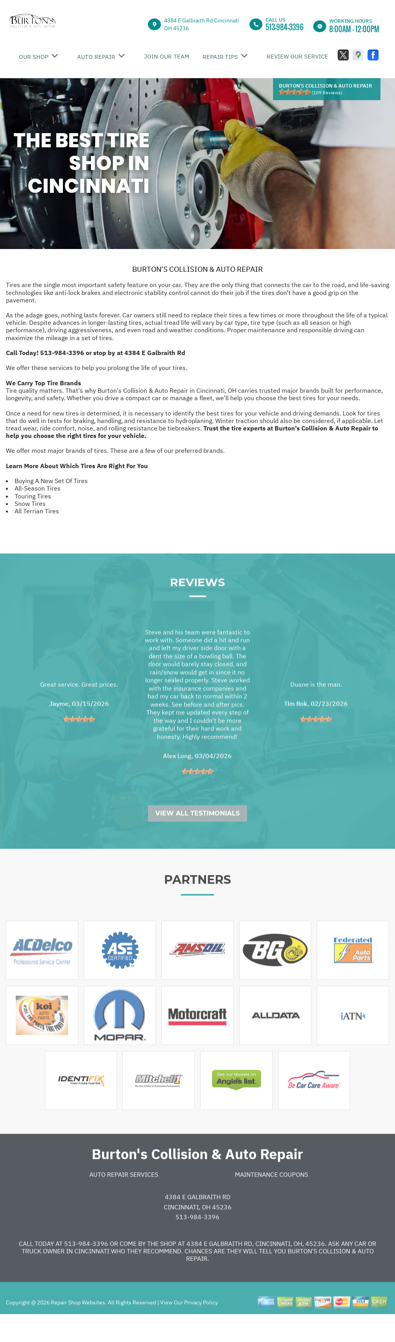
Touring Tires (33, 496)
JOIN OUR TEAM (166, 56)
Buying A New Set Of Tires (51, 481)
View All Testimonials (197, 838)
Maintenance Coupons (271, 1199)
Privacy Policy (201, 1326)
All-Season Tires (38, 488)
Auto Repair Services (123, 1199)
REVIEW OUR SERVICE (297, 56)
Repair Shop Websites (77, 1326)
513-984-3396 (285, 27)
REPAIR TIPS (220, 56)
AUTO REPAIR (96, 56)
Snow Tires (30, 503)
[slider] (294, 92)
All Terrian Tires (37, 511)
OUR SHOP (33, 56)
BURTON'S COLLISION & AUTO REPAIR (197, 269)
